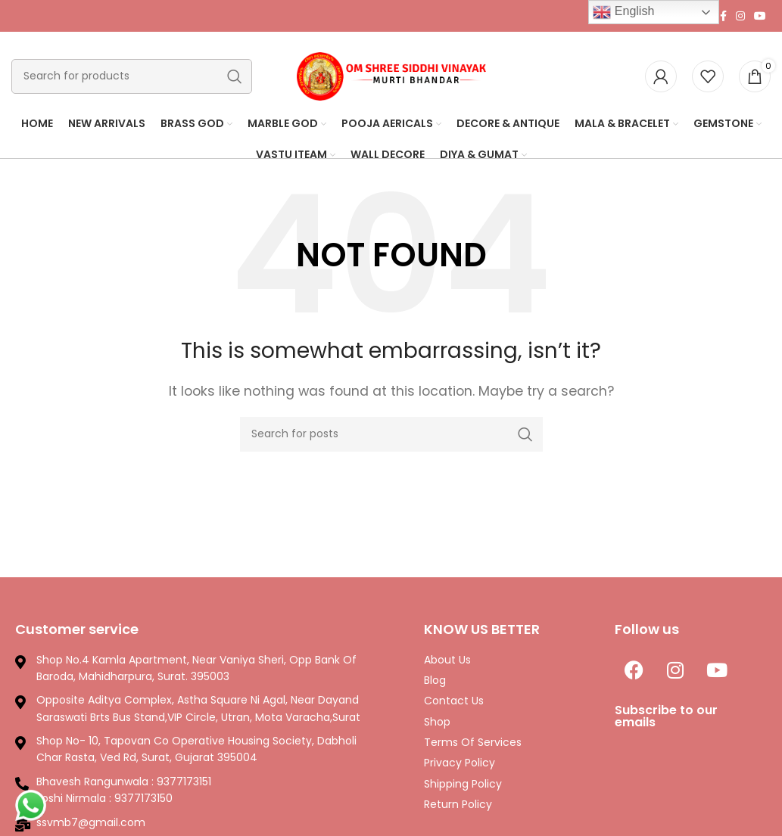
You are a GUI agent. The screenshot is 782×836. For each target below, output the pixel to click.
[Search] (131, 76)
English (623, 12)
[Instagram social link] (740, 16)
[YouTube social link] (760, 16)
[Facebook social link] (723, 16)
